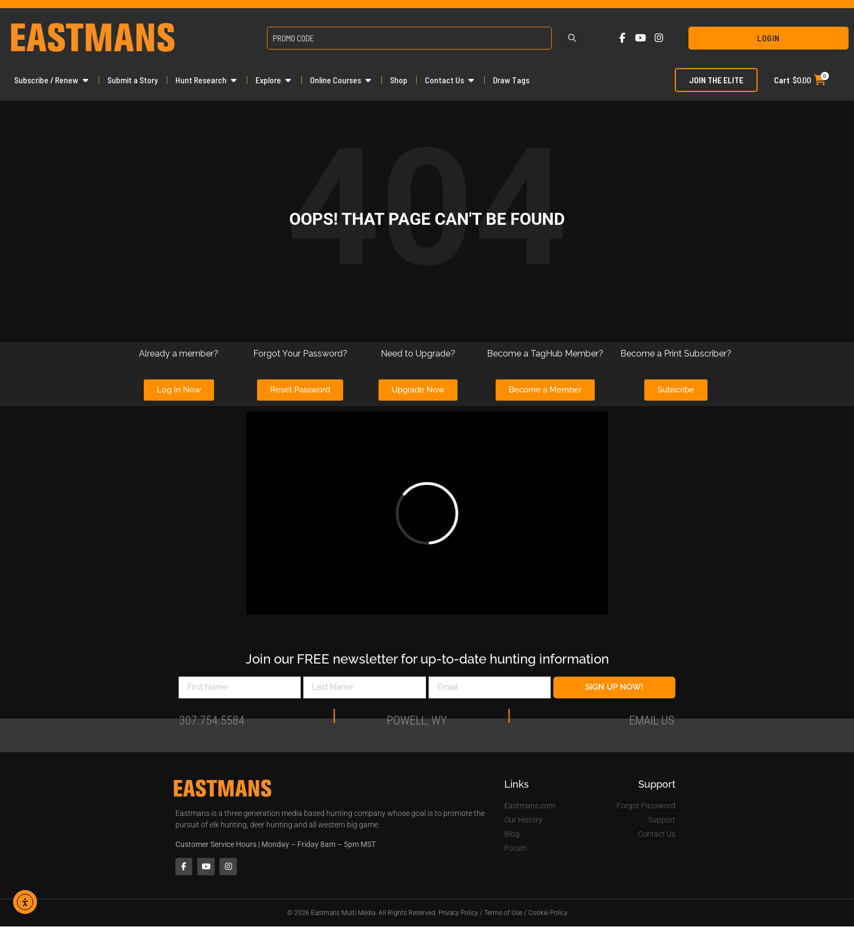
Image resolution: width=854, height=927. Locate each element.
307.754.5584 (212, 724)
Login (768, 38)
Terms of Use (503, 913)
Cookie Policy (548, 913)
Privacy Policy (458, 913)
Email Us (651, 724)
